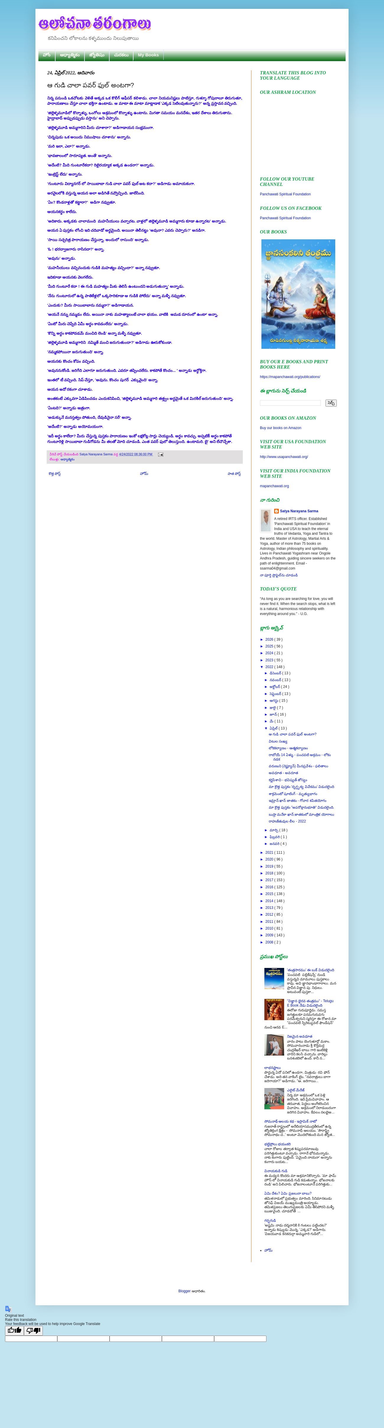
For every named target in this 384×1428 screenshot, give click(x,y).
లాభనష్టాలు (272, 1068)
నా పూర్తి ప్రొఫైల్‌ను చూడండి (279, 575)
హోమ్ (144, 474)
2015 (270, 894)
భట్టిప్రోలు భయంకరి (277, 1144)
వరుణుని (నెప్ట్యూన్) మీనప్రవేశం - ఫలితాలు (298, 766)
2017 (270, 880)
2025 (270, 646)
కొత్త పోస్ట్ (55, 474)
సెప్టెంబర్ (276, 694)
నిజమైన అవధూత (299, 1036)
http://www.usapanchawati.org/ (284, 457)
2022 (270, 667)
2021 (270, 852)
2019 (270, 866)
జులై (273, 708)
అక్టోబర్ (275, 687)
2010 (270, 928)
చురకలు (121, 54)
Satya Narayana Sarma (96, 454)
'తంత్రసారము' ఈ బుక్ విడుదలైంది (310, 970)
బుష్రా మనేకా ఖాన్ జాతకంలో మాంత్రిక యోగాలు (301, 814)
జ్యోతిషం (97, 54)
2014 (270, 901)
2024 (270, 653)
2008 (270, 942)
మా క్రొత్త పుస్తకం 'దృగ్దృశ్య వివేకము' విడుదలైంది (301, 787)
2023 (270, 660)
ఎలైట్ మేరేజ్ (296, 1090)
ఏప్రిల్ (274, 728)
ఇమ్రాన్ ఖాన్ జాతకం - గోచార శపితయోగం (297, 801)
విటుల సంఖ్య (278, 741)
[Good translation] (14, 1331)
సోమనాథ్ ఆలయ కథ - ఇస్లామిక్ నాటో (290, 1121)
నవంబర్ (276, 680)
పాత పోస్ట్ (234, 474)
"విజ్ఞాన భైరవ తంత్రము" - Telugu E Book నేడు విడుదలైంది (310, 1003)
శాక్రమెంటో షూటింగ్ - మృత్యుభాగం (293, 794)
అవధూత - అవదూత (283, 773)
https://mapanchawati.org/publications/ (290, 377)
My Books (148, 54)
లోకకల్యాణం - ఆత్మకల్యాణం (288, 748)
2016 (270, 887)
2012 (270, 914)
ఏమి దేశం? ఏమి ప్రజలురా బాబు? (288, 1193)
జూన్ (274, 714)
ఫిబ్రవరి (275, 837)
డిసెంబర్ (276, 673)
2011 (270, 922)
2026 (270, 639)
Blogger (184, 1291)
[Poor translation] (33, 1331)
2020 (270, 859)
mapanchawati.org (274, 486)
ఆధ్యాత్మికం (70, 54)
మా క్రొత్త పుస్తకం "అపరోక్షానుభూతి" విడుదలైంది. (301, 807)
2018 (270, 873)
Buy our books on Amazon (280, 428)
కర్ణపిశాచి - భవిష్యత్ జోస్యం (288, 780)
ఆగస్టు (274, 701)
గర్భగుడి (270, 1220)
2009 (270, 935)
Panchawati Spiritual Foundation (285, 194)
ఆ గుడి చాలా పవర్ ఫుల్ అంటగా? (292, 734)
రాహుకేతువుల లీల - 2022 (287, 821)
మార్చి (274, 830)
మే (272, 721)
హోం (47, 54)
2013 (270, 908)
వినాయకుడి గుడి (275, 1171)
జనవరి (275, 844)
